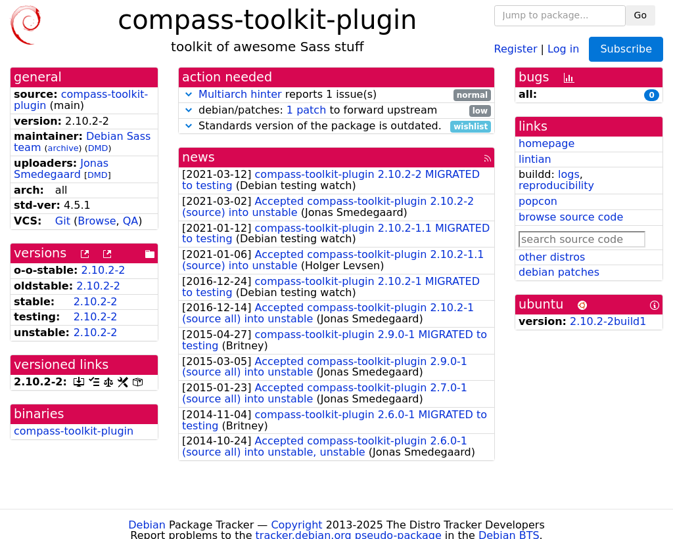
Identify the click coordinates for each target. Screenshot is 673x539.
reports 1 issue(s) (336, 94)
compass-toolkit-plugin (81, 100)
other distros (552, 257)
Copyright (296, 525)
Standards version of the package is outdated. (336, 126)
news (198, 157)
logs (569, 174)
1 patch (306, 110)
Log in (563, 48)
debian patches (559, 272)
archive (63, 148)
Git (62, 221)
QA (131, 221)
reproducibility (556, 185)
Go (640, 15)
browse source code (571, 217)
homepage (546, 143)
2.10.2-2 (103, 270)
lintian (535, 159)
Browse (97, 221)
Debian (147, 525)
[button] (188, 94)
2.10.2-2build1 (608, 321)
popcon (538, 201)
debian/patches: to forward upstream (336, 110)
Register (516, 48)
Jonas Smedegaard (61, 169)
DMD (98, 148)
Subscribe (626, 49)
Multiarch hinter (240, 94)
